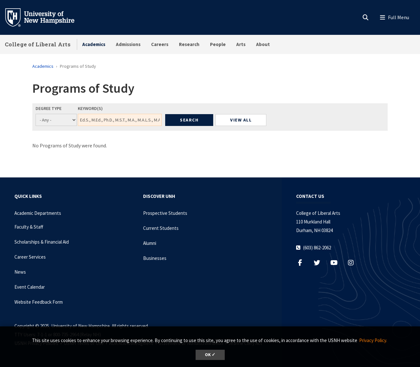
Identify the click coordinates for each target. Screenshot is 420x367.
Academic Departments (37, 213)
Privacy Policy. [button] (373, 340)
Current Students (161, 228)
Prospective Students (165, 213)
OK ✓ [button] (210, 354)
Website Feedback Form (38, 302)
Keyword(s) (90, 108)
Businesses (154, 258)
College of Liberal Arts (37, 44)
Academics (93, 44)
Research (189, 44)
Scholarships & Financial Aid (41, 242)
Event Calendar (29, 287)
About (263, 44)
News (20, 272)
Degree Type (48, 108)
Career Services (30, 257)
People (218, 44)
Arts (241, 44)
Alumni (149, 243)
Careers (159, 44)
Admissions (128, 44)
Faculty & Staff (28, 227)
